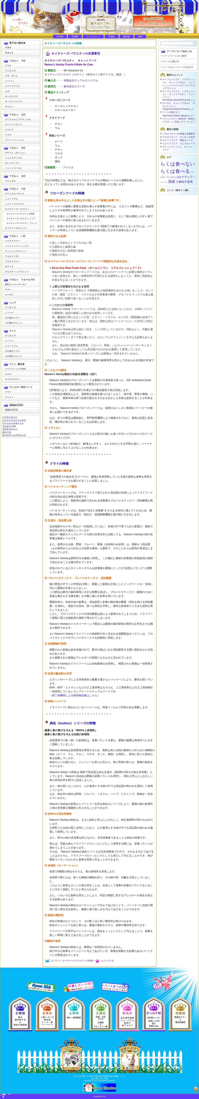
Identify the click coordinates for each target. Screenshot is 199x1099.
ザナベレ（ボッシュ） (16, 152)
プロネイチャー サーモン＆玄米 (179, 137)
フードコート (93, 36)
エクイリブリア (12, 86)
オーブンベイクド (13, 101)
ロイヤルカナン (12, 379)
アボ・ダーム (11, 76)
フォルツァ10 (11, 256)
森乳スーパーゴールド (16, 284)
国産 (171, 181)
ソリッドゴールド (13, 168)
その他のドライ (12, 317)
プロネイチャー (12, 261)
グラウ (8, 135)
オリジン (9, 106)
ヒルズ (8, 374)
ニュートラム (11, 198)
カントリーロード (13, 124)
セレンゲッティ (12, 163)
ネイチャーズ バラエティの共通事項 (75, 53)
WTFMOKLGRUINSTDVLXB (176, 100)
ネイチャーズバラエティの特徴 (20, 214)
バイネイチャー (12, 241)
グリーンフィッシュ (14, 140)
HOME (59, 36)
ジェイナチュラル (13, 158)
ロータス (9, 294)
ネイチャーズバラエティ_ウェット (22, 223)
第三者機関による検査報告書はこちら (74, 695)
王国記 (111, 36)
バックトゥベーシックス (17, 246)
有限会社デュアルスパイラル (81, 80)
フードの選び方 (171, 61)
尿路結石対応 (11, 410)
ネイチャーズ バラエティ (17, 209)
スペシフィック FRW (15, 369)
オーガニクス (11, 96)
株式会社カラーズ (74, 86)
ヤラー (8, 289)
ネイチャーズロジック (16, 228)
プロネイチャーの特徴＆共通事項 (179, 134)
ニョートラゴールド (14, 204)
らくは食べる (175, 171)
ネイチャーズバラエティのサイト (64, 74)
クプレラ (9, 129)
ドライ (8, 47)
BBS (140, 36)
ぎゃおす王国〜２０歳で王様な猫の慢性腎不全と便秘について (99, 1076)
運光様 (126, 36)
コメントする (107, 960)
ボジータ (9, 266)
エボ (7, 91)
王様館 (74, 36)
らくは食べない (177, 163)
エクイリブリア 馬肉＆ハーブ (178, 140)
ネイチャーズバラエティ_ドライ (21, 218)
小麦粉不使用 (184, 181)
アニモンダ (10, 70)
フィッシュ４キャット (16, 251)
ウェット (9, 53)
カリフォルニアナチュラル (18, 119)
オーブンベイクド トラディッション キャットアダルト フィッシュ (179, 82)
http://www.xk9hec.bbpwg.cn (176, 115)
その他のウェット (13, 323)
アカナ (8, 65)
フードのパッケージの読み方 (178, 67)
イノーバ (9, 81)
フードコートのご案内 (174, 56)
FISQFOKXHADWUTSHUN (176, 109)
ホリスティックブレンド (17, 271)
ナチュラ (187, 176)
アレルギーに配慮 (173, 177)
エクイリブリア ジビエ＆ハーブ (179, 143)
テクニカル (10, 181)
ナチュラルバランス (14, 193)
